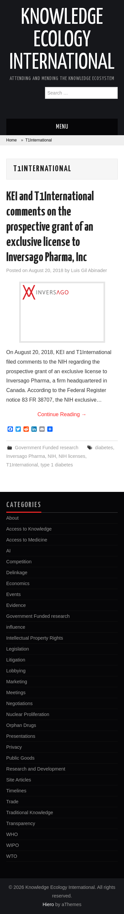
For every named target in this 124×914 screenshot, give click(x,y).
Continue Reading (62, 414)
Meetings (15, 692)
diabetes (104, 447)
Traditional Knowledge (29, 812)
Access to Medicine (26, 539)
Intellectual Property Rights (34, 638)
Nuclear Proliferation (27, 714)
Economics (17, 583)
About (12, 518)
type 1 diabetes (57, 464)
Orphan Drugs (21, 725)
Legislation (17, 649)
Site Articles (18, 779)
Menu (62, 127)
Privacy (14, 747)
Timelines (16, 790)
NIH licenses (72, 456)
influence (15, 627)
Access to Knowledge (29, 529)
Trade (12, 801)
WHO (12, 834)
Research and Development (35, 769)
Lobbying (15, 670)
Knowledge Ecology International (62, 40)
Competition (19, 561)
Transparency (20, 823)
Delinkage (16, 572)
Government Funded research (46, 447)
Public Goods (20, 758)
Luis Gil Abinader (89, 270)
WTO (11, 856)
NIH (52, 456)
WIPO (12, 845)
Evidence (16, 605)
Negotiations (19, 703)
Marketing (16, 681)
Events (13, 594)
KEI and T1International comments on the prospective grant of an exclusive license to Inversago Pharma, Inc (50, 227)
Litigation (15, 659)
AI (8, 550)
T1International (22, 464)
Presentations (20, 736)
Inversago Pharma (25, 456)
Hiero (48, 904)
